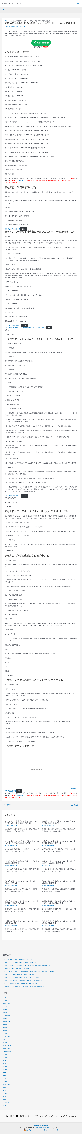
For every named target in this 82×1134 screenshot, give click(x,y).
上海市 (5, 997)
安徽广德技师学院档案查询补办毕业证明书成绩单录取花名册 (22, 862)
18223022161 (21, 180)
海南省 (5, 1069)
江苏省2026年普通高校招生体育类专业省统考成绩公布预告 (21, 977)
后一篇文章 (75, 805)
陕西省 (52, 825)
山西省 (5, 1030)
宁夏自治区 (6, 1021)
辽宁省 (15, 885)
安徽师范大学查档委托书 (12, 229)
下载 (23, 229)
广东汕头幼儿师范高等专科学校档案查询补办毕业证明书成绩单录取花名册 (22, 842)
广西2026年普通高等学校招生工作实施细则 (16, 968)
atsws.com (37, 1125)
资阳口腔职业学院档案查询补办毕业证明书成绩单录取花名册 (59, 882)
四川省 (44, 885)
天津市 (5, 1018)
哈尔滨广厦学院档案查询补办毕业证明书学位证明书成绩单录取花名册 (59, 862)
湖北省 (52, 925)
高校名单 (6, 1102)
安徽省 (8, 26)
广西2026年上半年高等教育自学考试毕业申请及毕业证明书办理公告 (24, 986)
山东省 (7, 825)
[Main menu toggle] (78, 3)
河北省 (5, 1060)
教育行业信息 (7, 1045)
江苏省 (5, 1054)
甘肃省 (5, 1078)
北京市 (5, 1006)
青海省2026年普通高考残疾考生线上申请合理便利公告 (19, 962)
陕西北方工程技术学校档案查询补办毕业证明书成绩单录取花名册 (59, 822)
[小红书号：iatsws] (52, 1116)
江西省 (5, 1057)
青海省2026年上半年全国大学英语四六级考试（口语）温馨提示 (22, 980)
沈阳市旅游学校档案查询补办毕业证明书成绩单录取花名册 (22, 882)
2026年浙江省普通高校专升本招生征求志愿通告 (17, 959)
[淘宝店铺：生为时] (23, 1116)
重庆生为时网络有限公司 (41, 1128)
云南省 (5, 1000)
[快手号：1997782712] (68, 1116)
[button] (3, 9)
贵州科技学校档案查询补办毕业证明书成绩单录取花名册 (22, 922)
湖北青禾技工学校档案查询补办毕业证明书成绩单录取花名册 (59, 922)
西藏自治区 (6, 1084)
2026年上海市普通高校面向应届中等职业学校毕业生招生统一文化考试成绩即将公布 (28, 971)
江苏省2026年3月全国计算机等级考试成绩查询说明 (18, 974)
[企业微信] (10, 1116)
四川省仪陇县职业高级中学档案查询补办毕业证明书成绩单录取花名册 (59, 902)
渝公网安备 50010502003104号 (34, 1130)
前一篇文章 (6, 805)
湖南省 (5, 1075)
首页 (6, 21)
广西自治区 (6, 1036)
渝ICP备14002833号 (52, 1130)
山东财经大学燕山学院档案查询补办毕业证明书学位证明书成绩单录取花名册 (22, 822)
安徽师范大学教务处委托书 (13, 325)
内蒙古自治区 (7, 1003)
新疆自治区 (6, 1048)
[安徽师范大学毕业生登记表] (38, 769)
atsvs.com (45, 1125)
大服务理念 (6, 1015)
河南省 (5, 1063)
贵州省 (15, 925)
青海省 (5, 1099)
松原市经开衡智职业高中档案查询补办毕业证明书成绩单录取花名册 (22, 902)
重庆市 (5, 1093)
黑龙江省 (52, 865)
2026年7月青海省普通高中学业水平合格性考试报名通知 (20, 983)
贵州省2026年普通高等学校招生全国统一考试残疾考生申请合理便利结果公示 (26, 965)
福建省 (5, 1081)
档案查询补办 (14, 26)
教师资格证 (6, 1042)
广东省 (7, 845)
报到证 (5, 1039)
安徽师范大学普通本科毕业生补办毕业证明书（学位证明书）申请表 (25, 327)
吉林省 (7, 905)
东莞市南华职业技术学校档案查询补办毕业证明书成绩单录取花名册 (59, 842)
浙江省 (5, 1066)
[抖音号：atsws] (37, 1116)
